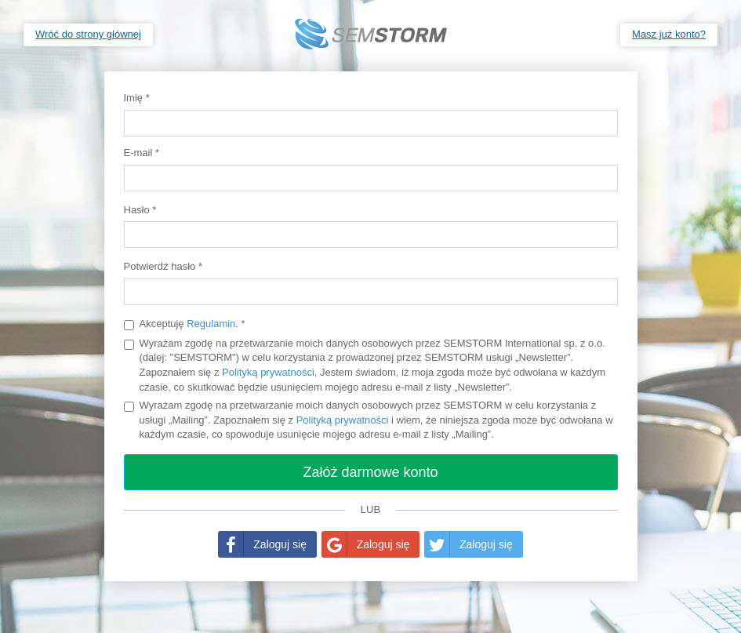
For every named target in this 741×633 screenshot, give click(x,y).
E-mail (142, 152)
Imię (137, 98)
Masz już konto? (669, 34)
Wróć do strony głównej (88, 34)
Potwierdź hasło (163, 266)
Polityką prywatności (268, 372)
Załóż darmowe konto (370, 472)
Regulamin (211, 323)
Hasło (140, 210)
